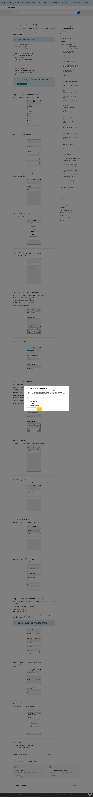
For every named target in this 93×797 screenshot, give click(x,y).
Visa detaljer (29, 397)
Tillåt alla (40, 409)
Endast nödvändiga (32, 409)
